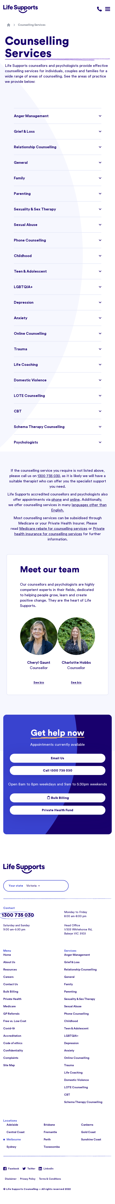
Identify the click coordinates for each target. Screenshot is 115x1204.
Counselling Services (31, 25)
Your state (16, 885)
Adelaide (12, 1124)
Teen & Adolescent (76, 1028)
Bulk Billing (57, 798)
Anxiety (69, 1050)
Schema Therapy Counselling (83, 1102)
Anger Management (77, 955)
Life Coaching (73, 1072)
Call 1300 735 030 (57, 770)
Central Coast (16, 1132)
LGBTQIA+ (71, 1035)
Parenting (70, 991)
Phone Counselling (76, 1013)
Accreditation (12, 1035)
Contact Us (10, 984)
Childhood (71, 1021)
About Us (9, 962)
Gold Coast (88, 1132)
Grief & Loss (71, 962)
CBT (67, 1094)
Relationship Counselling (80, 969)
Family (68, 984)
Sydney (11, 1147)
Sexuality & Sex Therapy (79, 999)
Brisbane (49, 1124)
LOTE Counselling (76, 1087)
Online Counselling (76, 1058)
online (75, 499)
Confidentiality (13, 1050)
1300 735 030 (49, 476)
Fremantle (50, 1132)
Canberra (87, 1124)
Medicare (9, 1006)
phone (56, 499)
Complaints (10, 1058)
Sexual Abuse (73, 1006)
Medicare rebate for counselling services (53, 528)
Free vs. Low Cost (14, 1021)
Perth (47, 1139)
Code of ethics (12, 1043)
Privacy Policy (28, 1179)
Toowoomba (52, 1147)
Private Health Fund (57, 810)
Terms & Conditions (50, 1179)
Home (7, 955)
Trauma (69, 1065)
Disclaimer (11, 1179)
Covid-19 (9, 1028)
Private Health (12, 999)
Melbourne (14, 1139)
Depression (71, 1043)
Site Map (9, 1065)
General (69, 977)
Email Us (57, 758)
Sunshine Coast (91, 1139)
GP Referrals (11, 1013)
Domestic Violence (76, 1080)
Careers (8, 977)
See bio (38, 682)
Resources (10, 969)
